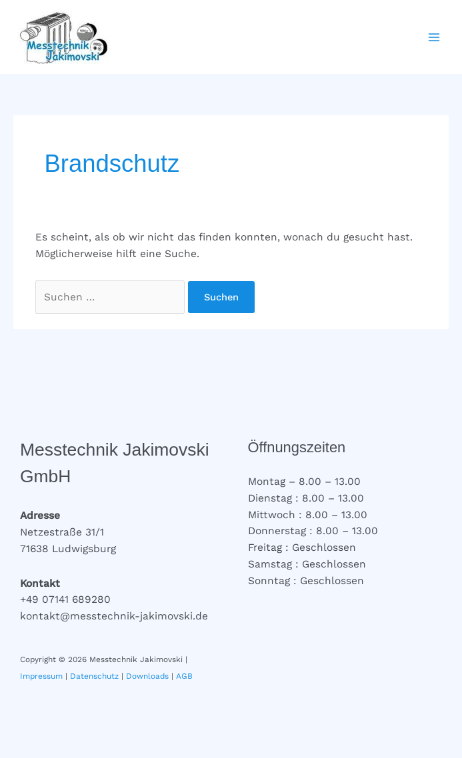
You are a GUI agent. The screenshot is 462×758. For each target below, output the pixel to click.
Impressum (41, 676)
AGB (184, 676)
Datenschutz (94, 676)
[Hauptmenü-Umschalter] (434, 37)
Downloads (147, 676)
